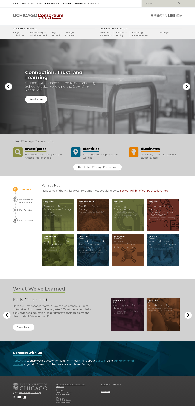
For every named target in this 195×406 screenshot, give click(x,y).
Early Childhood (19, 34)
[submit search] (179, 3)
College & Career (70, 34)
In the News (80, 3)
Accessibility (106, 391)
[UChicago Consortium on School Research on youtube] (19, 397)
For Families (25, 210)
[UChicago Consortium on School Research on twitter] (14, 397)
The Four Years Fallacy (88, 208)
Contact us (19, 360)
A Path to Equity (158, 305)
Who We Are (28, 3)
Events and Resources (48, 3)
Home (16, 3)
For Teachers (26, 220)
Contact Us (93, 3)
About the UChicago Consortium (97, 167)
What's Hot (25, 189)
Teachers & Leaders (106, 34)
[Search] (159, 4)
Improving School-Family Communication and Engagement (163, 210)
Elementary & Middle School (38, 34)
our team (101, 360)
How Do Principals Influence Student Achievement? (126, 244)
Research (66, 3)
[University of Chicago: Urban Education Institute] (166, 15)
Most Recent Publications (26, 201)
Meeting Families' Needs (124, 307)
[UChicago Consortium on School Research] (38, 16)
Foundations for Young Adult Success (162, 243)
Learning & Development (140, 34)
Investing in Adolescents (122, 208)
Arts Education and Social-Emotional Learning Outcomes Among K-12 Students (93, 245)
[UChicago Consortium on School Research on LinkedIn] (24, 397)
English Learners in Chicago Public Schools (56, 244)
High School (56, 34)
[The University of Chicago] (30, 386)
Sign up (104, 384)
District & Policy (121, 34)
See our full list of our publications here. (144, 190)
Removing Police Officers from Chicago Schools (58, 209)
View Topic (23, 327)
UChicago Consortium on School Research (70, 385)
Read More (36, 99)
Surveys (164, 32)
